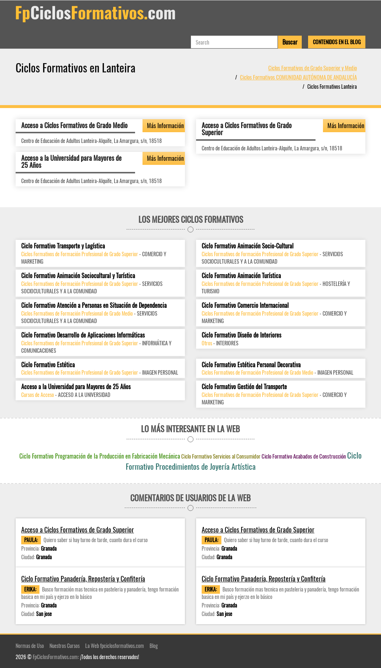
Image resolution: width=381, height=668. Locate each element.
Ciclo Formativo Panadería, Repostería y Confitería (83, 578)
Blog (154, 645)
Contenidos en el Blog (337, 42)
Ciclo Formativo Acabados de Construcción (304, 456)
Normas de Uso (30, 645)
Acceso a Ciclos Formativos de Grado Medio (74, 125)
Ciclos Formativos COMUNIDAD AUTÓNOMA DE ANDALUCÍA (298, 77)
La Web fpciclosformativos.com (114, 645)
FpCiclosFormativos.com (55, 657)
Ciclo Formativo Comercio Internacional (245, 305)
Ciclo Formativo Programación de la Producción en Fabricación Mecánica (99, 456)
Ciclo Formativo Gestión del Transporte (244, 386)
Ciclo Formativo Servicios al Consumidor (220, 456)
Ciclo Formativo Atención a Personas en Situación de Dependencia (94, 305)
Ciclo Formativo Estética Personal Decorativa (251, 365)
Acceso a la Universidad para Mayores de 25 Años (71, 161)
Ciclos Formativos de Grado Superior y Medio (312, 67)
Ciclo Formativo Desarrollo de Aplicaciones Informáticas (83, 335)
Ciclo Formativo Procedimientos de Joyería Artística (244, 460)
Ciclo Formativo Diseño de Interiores (241, 335)
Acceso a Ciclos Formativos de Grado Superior (247, 128)
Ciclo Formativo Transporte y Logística (63, 246)
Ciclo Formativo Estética (48, 365)
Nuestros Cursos (64, 645)
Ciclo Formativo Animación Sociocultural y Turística (78, 275)
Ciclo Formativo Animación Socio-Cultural (248, 246)
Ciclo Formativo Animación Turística (241, 275)
